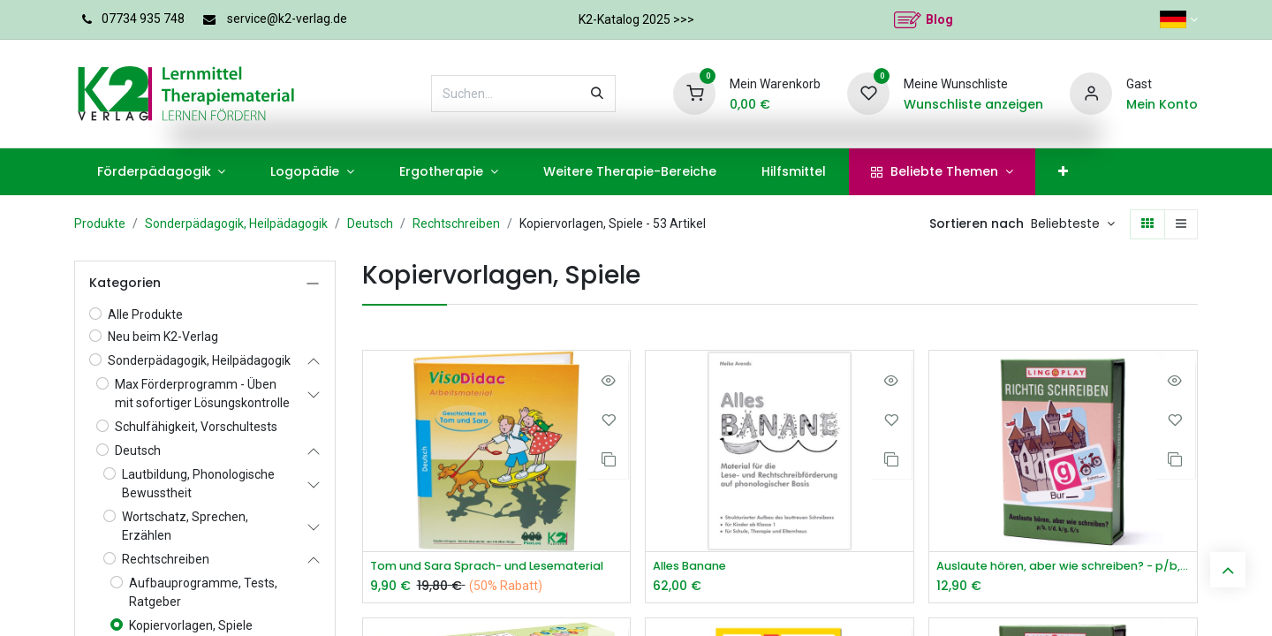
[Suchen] (597, 93)
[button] (1073, 224)
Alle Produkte (145, 314)
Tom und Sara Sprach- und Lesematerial (497, 566)
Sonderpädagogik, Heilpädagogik (236, 223)
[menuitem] (161, 171)
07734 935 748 (143, 18)
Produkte (99, 223)
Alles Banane (695, 566)
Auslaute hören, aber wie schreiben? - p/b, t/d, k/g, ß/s (1063, 566)
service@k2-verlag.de (287, 18)
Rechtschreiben (456, 223)
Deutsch (370, 223)
